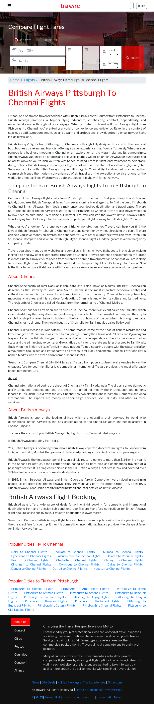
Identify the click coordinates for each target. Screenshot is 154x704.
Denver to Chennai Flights (28, 568)
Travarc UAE (104, 697)
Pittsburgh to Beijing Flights (91, 597)
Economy (110, 64)
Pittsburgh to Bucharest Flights (97, 601)
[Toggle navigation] (9, 6)
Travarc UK (87, 697)
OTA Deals (48, 682)
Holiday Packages (69, 682)
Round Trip (50, 40)
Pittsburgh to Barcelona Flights (45, 597)
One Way (25, 40)
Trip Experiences (94, 682)
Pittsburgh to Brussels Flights (46, 601)
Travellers (110, 52)
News (35, 682)
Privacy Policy (113, 689)
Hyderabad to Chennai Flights (31, 556)
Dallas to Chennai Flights (125, 564)
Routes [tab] (19, 646)
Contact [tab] (19, 630)
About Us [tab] (20, 621)
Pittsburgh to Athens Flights (89, 593)
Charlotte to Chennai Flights (76, 560)
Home (14, 80)
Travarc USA (52, 697)
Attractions (114, 682)
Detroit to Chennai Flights (69, 568)
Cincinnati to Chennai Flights (31, 564)
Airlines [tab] (19, 670)
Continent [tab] (21, 662)
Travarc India (70, 697)
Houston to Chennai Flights (112, 568)
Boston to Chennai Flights (30, 560)
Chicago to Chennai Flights (123, 560)
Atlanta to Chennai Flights (125, 556)
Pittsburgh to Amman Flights (43, 593)
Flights (29, 80)
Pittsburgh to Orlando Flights (32, 588)
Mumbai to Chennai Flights (123, 552)
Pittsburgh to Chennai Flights (102, 605)
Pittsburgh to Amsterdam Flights (85, 588)
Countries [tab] (21, 654)
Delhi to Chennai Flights (29, 552)
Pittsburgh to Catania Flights (57, 605)
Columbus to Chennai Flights (79, 564)
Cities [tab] (18, 638)
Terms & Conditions (88, 689)
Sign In (141, 5)
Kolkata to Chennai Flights (75, 552)
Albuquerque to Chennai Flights (79, 556)
